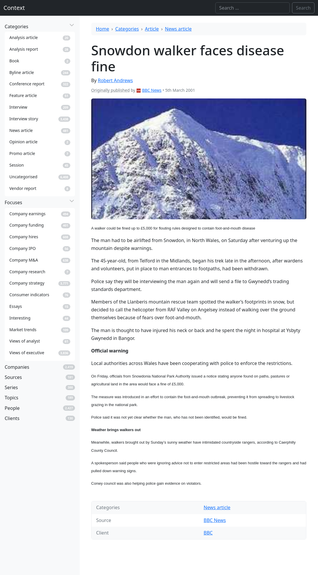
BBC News (152, 90)
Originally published (110, 90)
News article (178, 29)
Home (102, 29)
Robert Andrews (115, 80)
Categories (127, 29)
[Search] (252, 7)
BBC (208, 533)
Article (152, 29)
